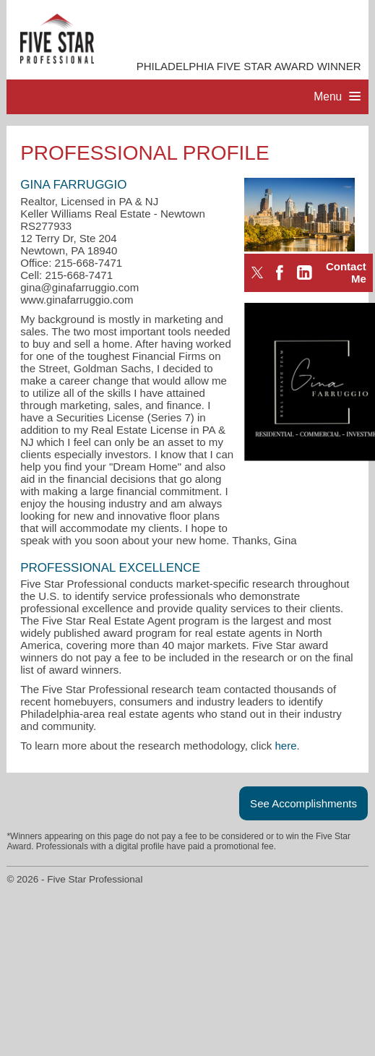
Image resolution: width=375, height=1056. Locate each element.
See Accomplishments (303, 803)
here (286, 745)
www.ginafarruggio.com (76, 299)
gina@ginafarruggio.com (79, 287)
